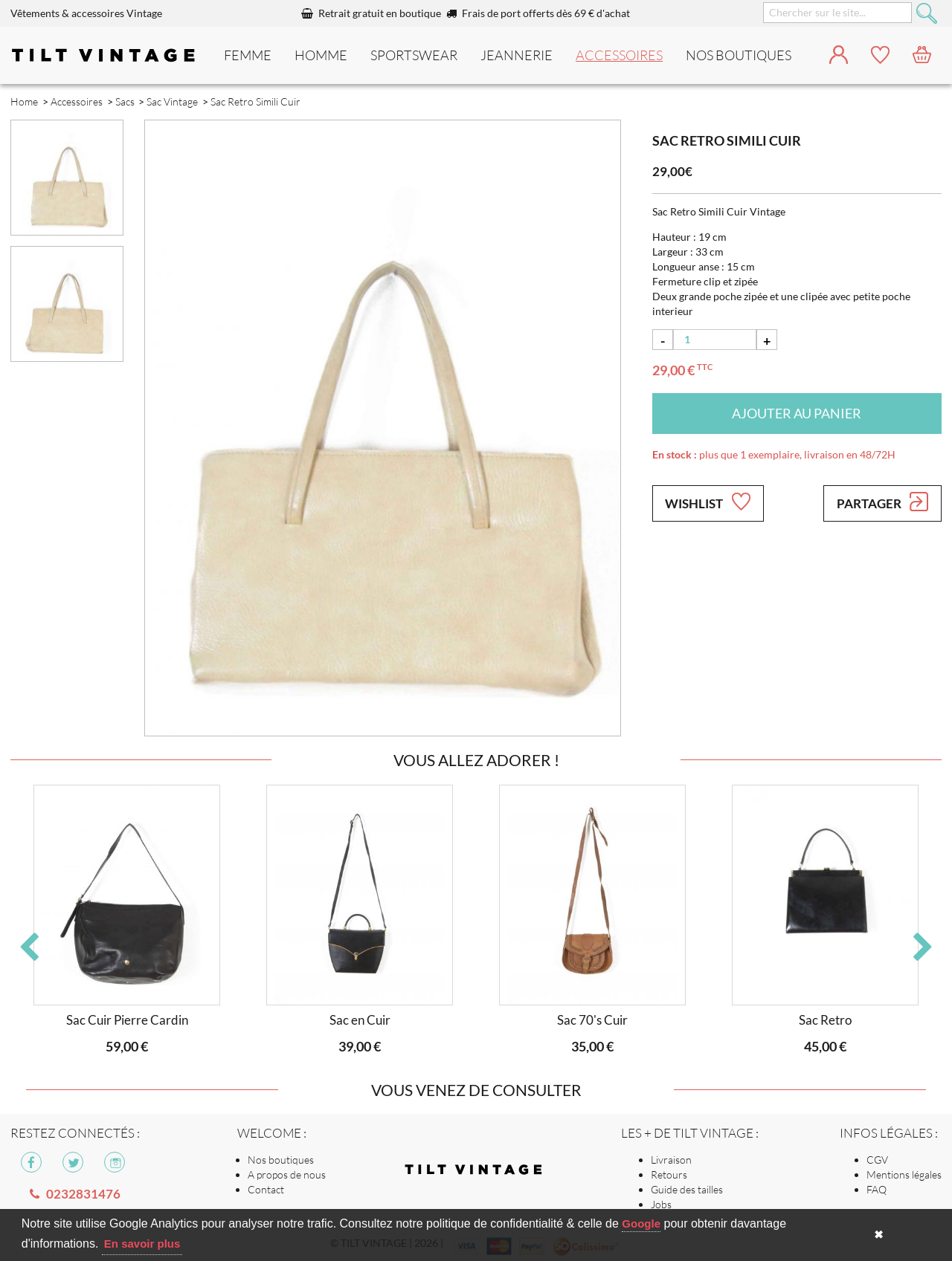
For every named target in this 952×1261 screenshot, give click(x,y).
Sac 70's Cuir (592, 1020)
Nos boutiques (281, 1159)
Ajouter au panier (796, 413)
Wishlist (707, 501)
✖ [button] (879, 1234)
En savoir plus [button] (142, 1243)
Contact (266, 1189)
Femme (247, 55)
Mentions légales (904, 1174)
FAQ (876, 1189)
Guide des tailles (687, 1189)
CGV (877, 1159)
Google (641, 1223)
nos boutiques (738, 55)
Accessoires (619, 55)
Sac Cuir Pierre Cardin (127, 1020)
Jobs (661, 1204)
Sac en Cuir (359, 1020)
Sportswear (413, 55)
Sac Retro (825, 1020)
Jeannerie (516, 55)
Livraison (671, 1159)
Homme (321, 55)
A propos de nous (287, 1174)
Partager (882, 501)
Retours (669, 1174)
